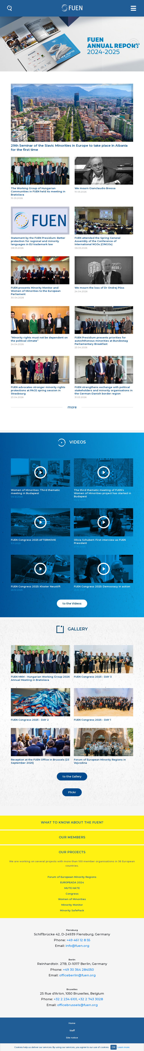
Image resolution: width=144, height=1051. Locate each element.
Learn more (123, 1047)
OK (113, 1047)
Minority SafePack (72, 910)
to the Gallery (72, 776)
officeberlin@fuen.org (77, 975)
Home (72, 1023)
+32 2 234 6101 (65, 999)
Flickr (72, 792)
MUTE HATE (72, 887)
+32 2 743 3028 (90, 999)
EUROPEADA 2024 (72, 882)
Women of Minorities (72, 899)
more (72, 407)
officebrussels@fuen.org (77, 1005)
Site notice (72, 1037)
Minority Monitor (72, 904)
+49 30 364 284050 (78, 969)
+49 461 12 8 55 (78, 940)
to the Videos (72, 603)
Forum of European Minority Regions (72, 876)
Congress (72, 893)
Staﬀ (72, 1030)
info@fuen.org (77, 946)
